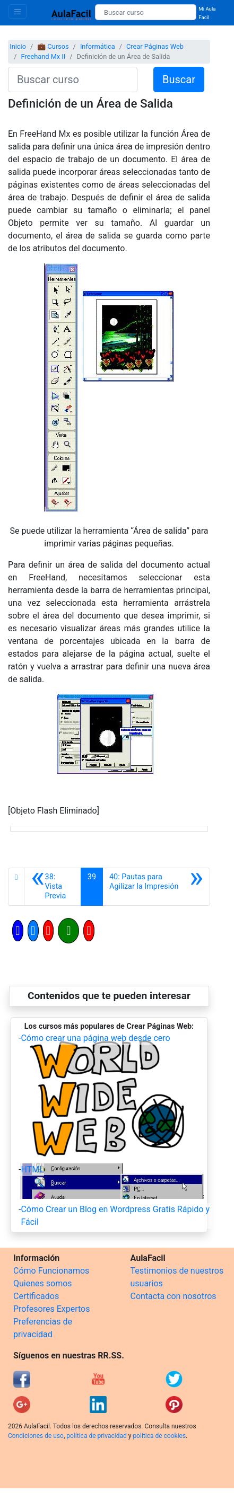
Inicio (18, 46)
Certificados (36, 1296)
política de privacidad (96, 1436)
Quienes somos (42, 1283)
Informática (97, 46)
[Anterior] (52, 887)
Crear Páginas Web (155, 46)
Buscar (178, 79)
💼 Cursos (52, 46)
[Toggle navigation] (17, 11)
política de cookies (159, 1436)
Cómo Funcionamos (51, 1271)
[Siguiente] (156, 887)
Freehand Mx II (43, 56)
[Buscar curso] (145, 12)
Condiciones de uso (36, 1436)
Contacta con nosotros (173, 1296)
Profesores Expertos (51, 1309)
